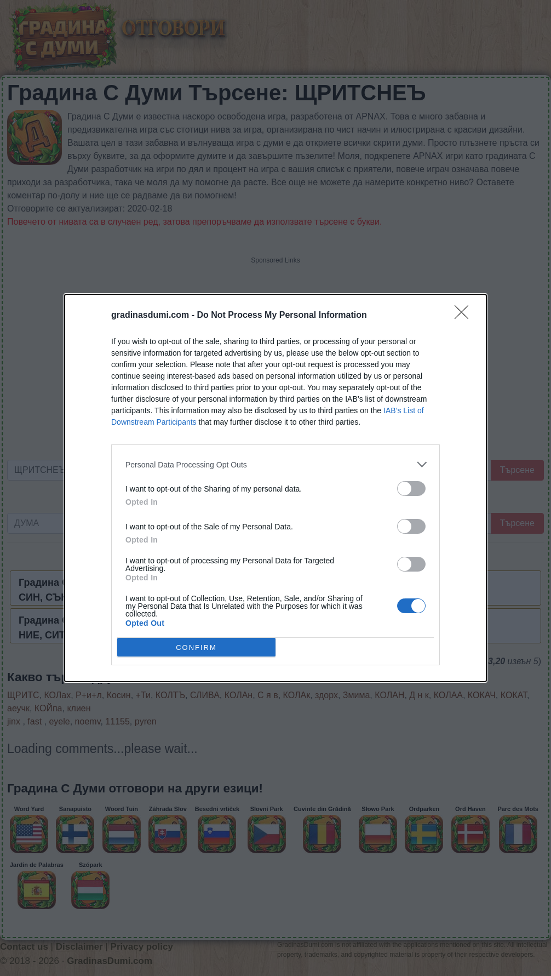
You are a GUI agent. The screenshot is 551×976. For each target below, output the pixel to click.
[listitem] (275, 464)
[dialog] (275, 488)
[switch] (411, 488)
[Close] (465, 315)
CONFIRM (196, 647)
